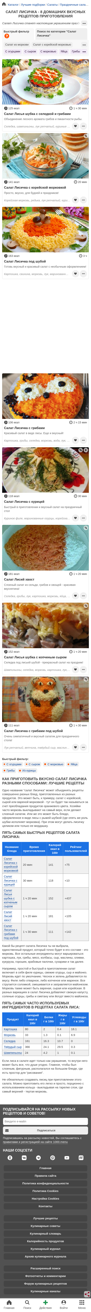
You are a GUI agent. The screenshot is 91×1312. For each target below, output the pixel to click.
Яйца (64, 51)
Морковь (10, 1035)
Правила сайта (45, 1175)
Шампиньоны (13, 1052)
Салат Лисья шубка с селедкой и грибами (37, 114)
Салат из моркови (17, 44)
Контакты (45, 1206)
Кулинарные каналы (45, 1291)
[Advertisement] (45, 326)
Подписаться (30, 1130)
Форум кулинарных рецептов (45, 1283)
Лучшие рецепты (45, 1218)
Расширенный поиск (45, 1268)
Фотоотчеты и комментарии (45, 1276)
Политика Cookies (45, 1191)
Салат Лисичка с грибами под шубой (33, 731)
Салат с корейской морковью (52, 44)
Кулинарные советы (45, 1226)
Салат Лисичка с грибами (24, 428)
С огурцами (12, 51)
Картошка (10, 1029)
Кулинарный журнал (45, 1248)
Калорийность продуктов (45, 1241)
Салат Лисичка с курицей (24, 501)
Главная (45, 1168)
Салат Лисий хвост (19, 579)
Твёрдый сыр (13, 1047)
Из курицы (29, 770)
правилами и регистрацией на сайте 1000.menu (35, 1142)
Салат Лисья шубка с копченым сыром (35, 657)
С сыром (30, 51)
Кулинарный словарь (45, 1233)
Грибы (76, 51)
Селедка (9, 1041)
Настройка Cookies (45, 1198)
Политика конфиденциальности (45, 1183)
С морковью (48, 51)
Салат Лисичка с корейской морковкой (35, 187)
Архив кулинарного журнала (45, 1256)
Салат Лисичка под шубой (25, 261)
